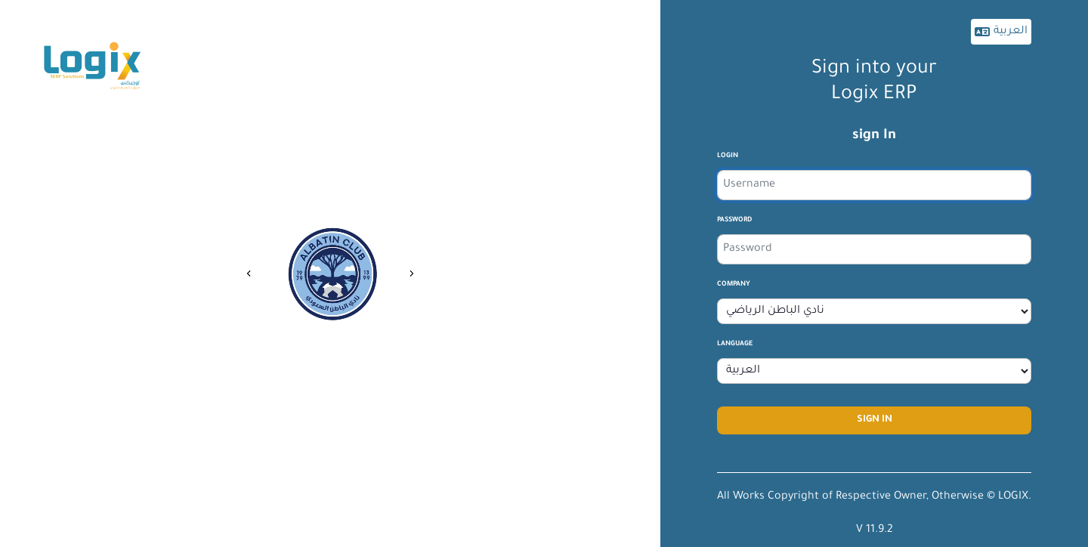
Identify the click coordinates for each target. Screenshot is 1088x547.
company (733, 285)
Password (734, 220)
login (727, 156)
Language (735, 344)
